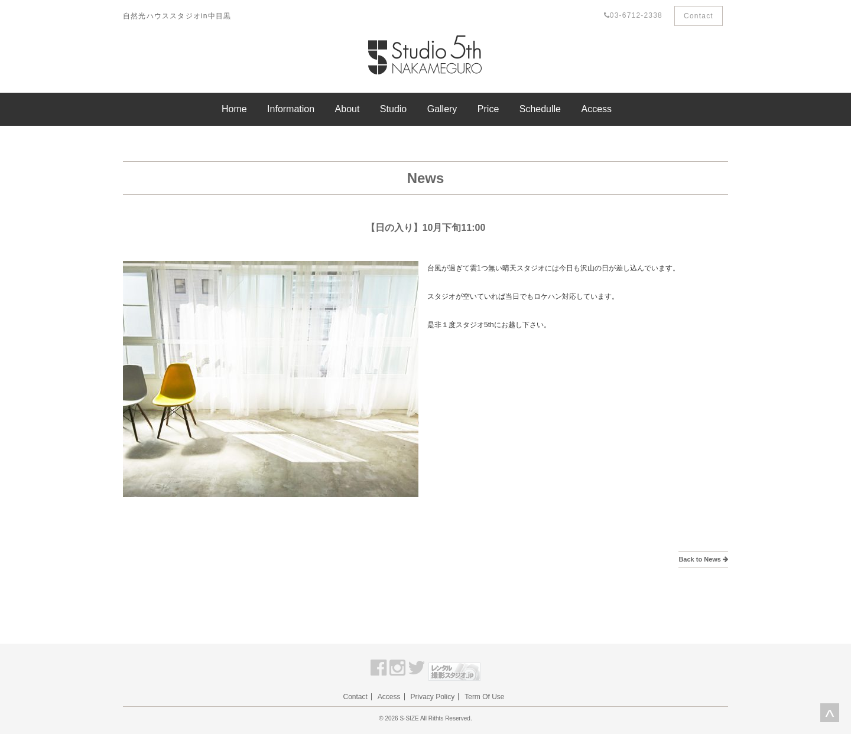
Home (234, 109)
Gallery (442, 109)
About (347, 109)
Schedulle (540, 109)
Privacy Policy (433, 697)
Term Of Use (484, 697)
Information (290, 109)
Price (488, 109)
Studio (393, 109)
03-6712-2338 (633, 15)
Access (596, 109)
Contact (698, 16)
